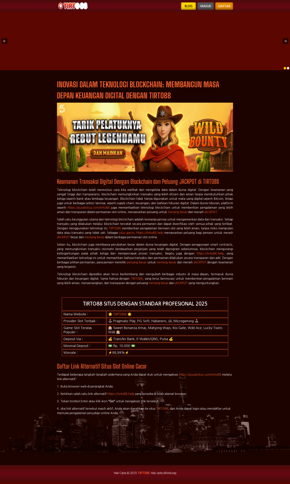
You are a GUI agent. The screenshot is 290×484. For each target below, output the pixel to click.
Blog (188, 6)
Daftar (224, 6)
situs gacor (126, 233)
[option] (285, 69)
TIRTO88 (115, 229)
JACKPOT (210, 213)
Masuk (205, 6)
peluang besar (137, 263)
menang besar (177, 213)
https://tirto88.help (149, 233)
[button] (4, 42)
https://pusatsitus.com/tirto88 (89, 208)
